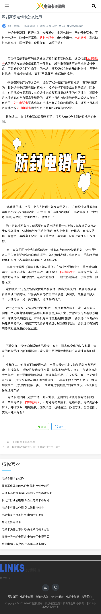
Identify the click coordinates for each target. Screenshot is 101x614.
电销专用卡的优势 (13, 478)
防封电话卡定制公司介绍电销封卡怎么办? (36, 446)
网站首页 (12, 596)
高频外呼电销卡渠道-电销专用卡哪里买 (25, 536)
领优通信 (5, 578)
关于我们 (86, 596)
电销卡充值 (42, 596)
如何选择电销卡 (11, 522)
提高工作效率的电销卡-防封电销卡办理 (25, 485)
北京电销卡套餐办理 (23, 442)
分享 (58, 426)
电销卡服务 (57, 596)
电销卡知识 (72, 596)
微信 (42, 426)
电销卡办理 (29, 26)
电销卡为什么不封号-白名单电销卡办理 (25, 529)
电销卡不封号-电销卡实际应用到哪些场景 (27, 493)
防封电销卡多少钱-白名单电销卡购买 (24, 543)
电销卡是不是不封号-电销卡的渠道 (23, 514)
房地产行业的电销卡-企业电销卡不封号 (25, 500)
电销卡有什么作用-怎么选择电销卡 (23, 507)
